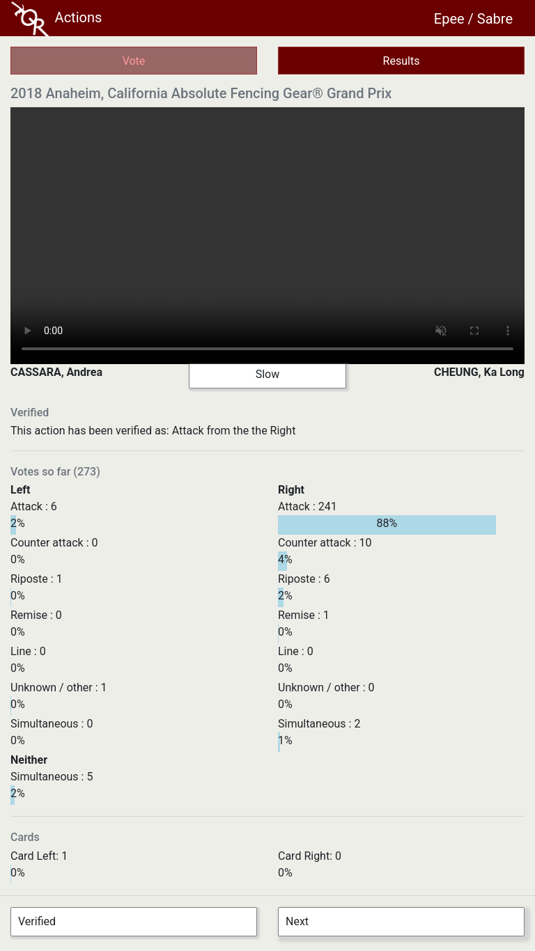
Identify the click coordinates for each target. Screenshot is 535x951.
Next (297, 921)
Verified (37, 921)
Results (401, 61)
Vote (134, 61)
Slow (268, 374)
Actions (56, 18)
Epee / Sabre (473, 18)
